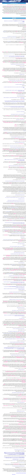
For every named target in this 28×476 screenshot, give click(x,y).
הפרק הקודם (13, 474)
